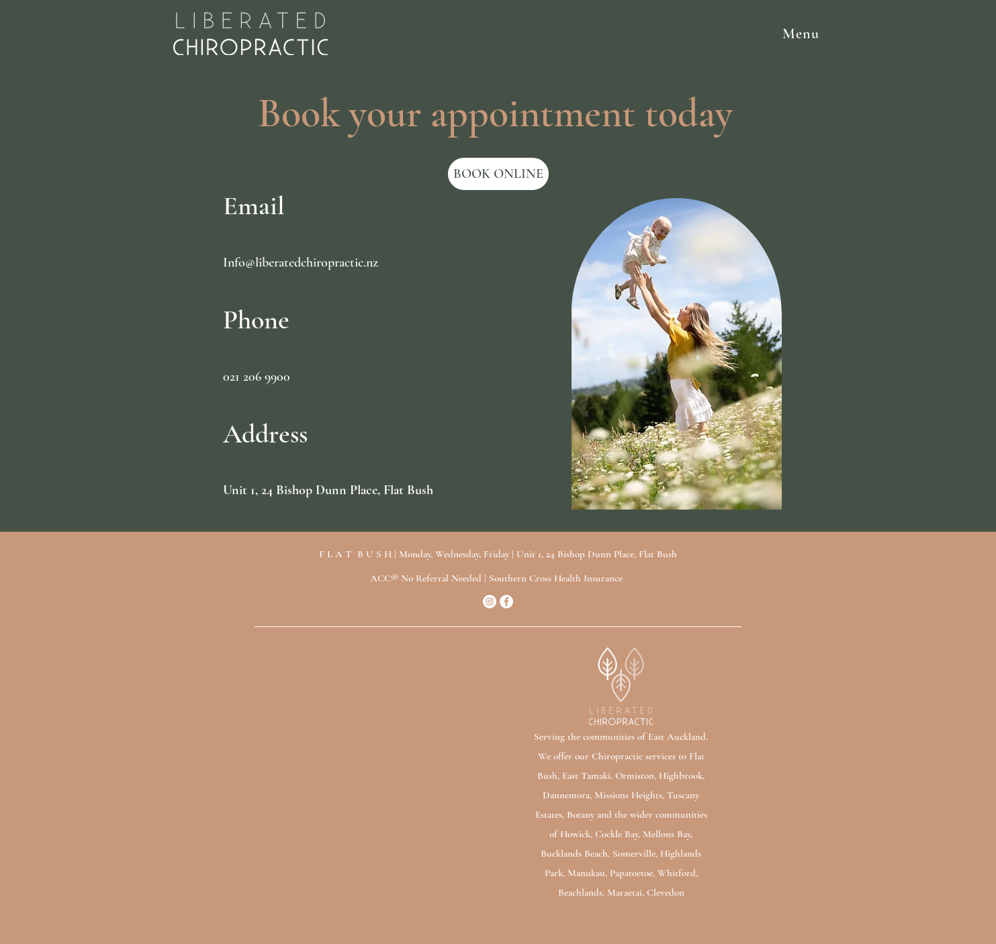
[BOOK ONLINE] (498, 173)
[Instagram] (489, 601)
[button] (584, 33)
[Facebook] (506, 601)
